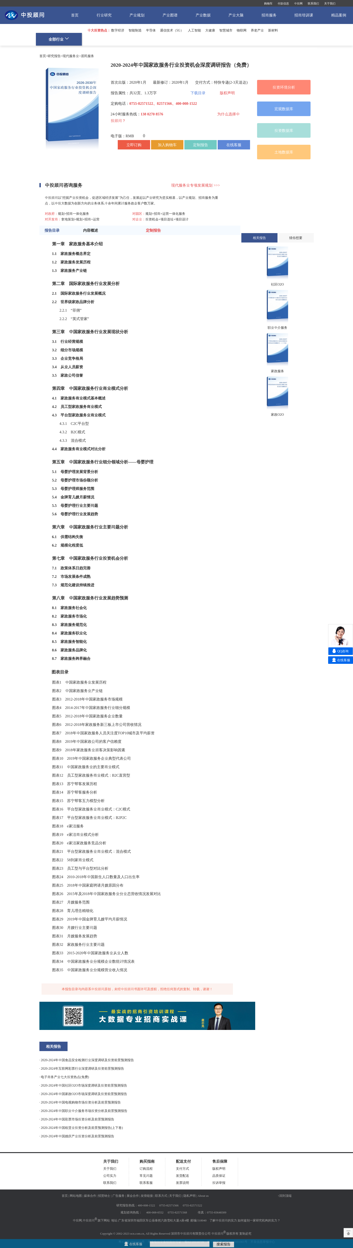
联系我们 (313, 3)
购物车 (268, 3)
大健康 (210, 30)
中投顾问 (89, 1220)
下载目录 (197, 92)
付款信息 (283, 3)
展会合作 (133, 1195)
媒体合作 (90, 1195)
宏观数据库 (283, 108)
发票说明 (182, 1182)
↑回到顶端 (285, 1195)
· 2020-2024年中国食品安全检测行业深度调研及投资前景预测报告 (86, 1060)
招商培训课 (303, 15)
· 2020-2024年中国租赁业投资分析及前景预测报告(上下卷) (81, 1127)
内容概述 (90, 230)
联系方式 (161, 1195)
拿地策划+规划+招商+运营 (80, 219)
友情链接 (147, 1195)
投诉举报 (218, 1182)
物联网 (242, 30)
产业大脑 (235, 15)
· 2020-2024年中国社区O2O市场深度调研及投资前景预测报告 (83, 1085)
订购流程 (146, 1168)
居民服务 (87, 56)
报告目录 (52, 230)
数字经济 (117, 30)
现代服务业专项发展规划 (195, 185)
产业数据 (203, 15)
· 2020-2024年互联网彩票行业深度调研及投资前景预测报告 (81, 1068)
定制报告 (200, 144)
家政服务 (68, 253)
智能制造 (135, 30)
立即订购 (133, 144)
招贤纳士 (104, 1195)
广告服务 (118, 1195)
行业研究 (104, 15)
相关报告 (259, 237)
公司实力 (109, 1175)
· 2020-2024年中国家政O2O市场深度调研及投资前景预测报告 (83, 1094)
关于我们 (329, 3)
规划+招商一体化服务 (73, 213)
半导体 (151, 30)
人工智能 (194, 30)
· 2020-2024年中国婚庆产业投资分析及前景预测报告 (76, 1136)
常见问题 (146, 1175)
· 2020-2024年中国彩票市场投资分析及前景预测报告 (76, 1119)
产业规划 (136, 15)
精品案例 (338, 15)
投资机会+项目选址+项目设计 (167, 219)
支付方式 (182, 1168)
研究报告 (54, 56)
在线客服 (233, 144)
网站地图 (76, 1195)
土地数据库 (283, 152)
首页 (75, 15)
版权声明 (227, 92)
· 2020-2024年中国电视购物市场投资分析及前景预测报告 (80, 1102)
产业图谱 (170, 15)
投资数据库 (283, 130)
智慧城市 (225, 30)
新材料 (273, 30)
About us (203, 1195)
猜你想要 (295, 237)
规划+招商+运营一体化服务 (165, 213)
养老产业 (257, 30)
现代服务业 (71, 56)
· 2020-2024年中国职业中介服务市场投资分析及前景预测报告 (83, 1110)
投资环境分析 (284, 87)
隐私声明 (189, 1195)
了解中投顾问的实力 (223, 1220)
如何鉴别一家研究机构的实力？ (259, 1220)
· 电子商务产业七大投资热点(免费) (64, 1077)
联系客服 (146, 1182)
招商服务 (269, 15)
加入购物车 (167, 144)
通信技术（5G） (172, 30)
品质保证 (218, 1175)
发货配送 (182, 1175)
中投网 (298, 3)
